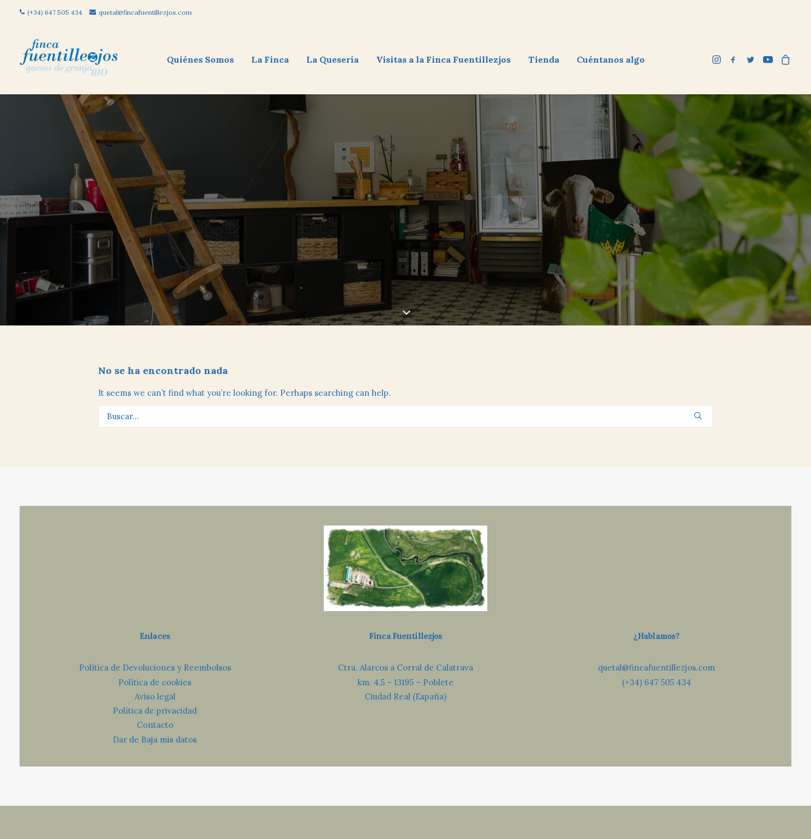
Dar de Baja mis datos (155, 703)
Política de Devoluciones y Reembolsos (155, 631)
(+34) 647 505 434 (51, 12)
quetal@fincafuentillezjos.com (140, 12)
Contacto (155, 688)
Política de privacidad (155, 674)
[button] (717, 59)
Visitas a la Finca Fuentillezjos (443, 59)
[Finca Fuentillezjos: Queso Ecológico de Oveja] (69, 59)
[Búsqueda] (405, 380)
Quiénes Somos (200, 59)
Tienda (543, 59)
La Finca (270, 59)
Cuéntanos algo (611, 59)
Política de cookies (154, 646)
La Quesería (332, 59)
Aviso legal (155, 660)
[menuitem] (200, 59)
